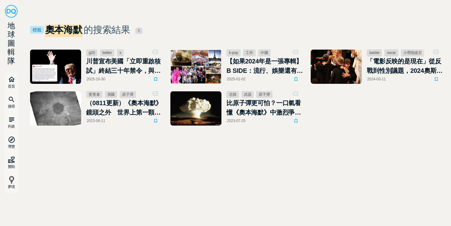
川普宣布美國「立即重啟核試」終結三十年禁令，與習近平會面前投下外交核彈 (123, 66)
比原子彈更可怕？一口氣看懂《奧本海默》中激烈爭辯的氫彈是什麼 (263, 108)
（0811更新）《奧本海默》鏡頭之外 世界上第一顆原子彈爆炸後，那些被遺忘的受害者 (124, 108)
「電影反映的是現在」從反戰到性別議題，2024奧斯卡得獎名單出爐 (405, 66)
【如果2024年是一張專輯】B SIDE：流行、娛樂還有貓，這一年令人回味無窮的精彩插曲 (264, 66)
